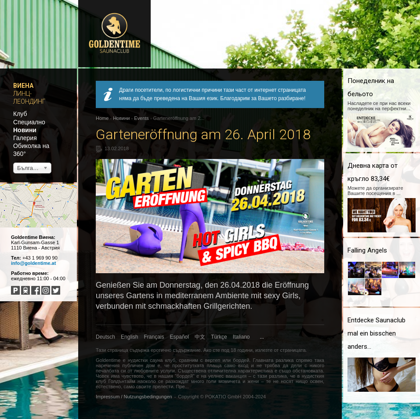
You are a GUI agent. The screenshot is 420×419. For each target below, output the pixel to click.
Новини (24, 130)
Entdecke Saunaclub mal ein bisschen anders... (377, 333)
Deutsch (105, 337)
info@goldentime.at (33, 263)
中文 (200, 337)
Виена (23, 85)
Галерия (25, 137)
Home (102, 118)
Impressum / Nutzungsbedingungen (134, 396)
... (262, 337)
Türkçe (219, 337)
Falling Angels (367, 250)
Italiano (241, 337)
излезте (263, 350)
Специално (29, 122)
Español (179, 337)
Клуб (20, 113)
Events (141, 118)
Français (154, 337)
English (129, 337)
